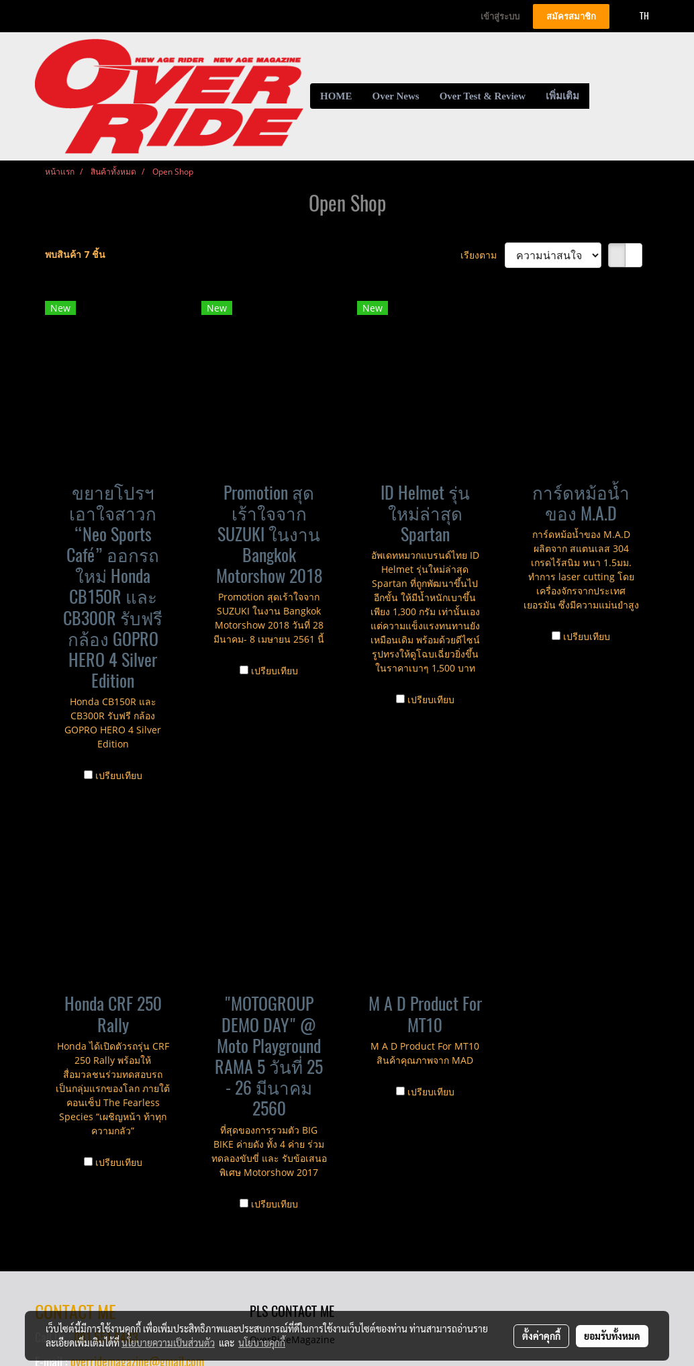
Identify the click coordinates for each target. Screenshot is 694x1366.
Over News (396, 96)
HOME (336, 96)
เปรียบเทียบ (118, 775)
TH (637, 15)
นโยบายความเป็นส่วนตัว (168, 1342)
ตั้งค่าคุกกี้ (541, 1336)
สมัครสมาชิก (571, 16)
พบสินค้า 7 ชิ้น (75, 254)
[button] (601, 96)
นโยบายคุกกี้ (261, 1342)
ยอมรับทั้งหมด (612, 1336)
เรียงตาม (482, 254)
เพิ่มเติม (562, 96)
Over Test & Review (483, 96)
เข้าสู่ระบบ (500, 16)
